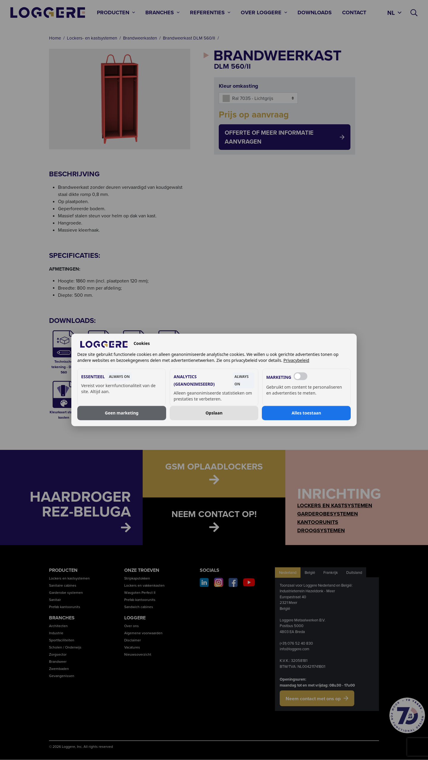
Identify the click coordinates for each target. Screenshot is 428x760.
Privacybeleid (296, 360)
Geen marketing (122, 413)
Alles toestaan (306, 413)
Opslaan (214, 413)
